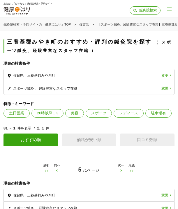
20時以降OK (47, 113)
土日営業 (16, 113)
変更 (164, 75)
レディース (128, 113)
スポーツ (98, 113)
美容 (74, 113)
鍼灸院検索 (148, 10)
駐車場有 (158, 113)
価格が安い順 (89, 139)
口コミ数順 (147, 139)
